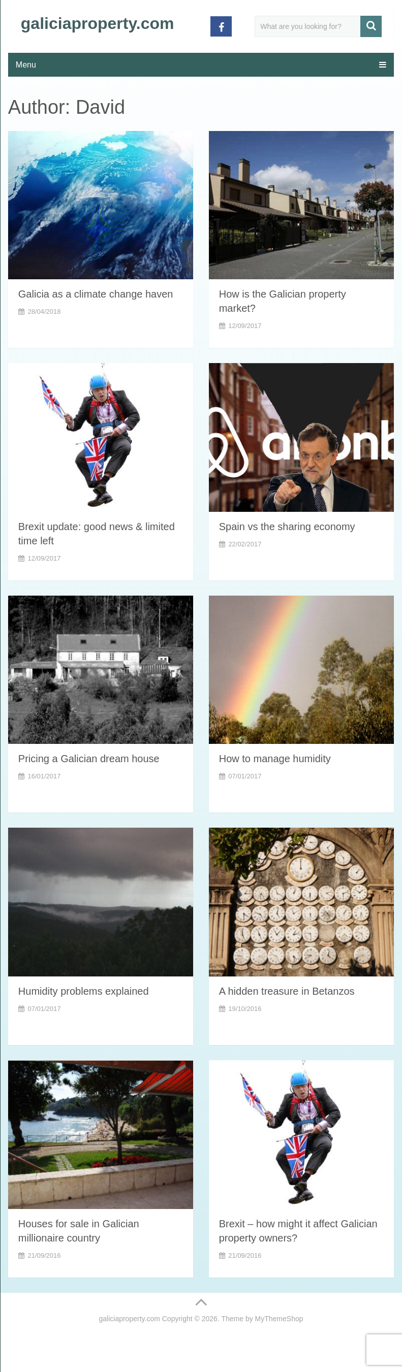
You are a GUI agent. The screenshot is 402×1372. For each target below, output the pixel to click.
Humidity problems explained (83, 991)
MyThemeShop (279, 1319)
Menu (26, 64)
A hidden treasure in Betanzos (287, 991)
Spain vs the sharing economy (287, 526)
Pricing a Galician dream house (89, 758)
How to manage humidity (275, 758)
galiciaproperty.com (97, 23)
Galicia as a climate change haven (95, 294)
